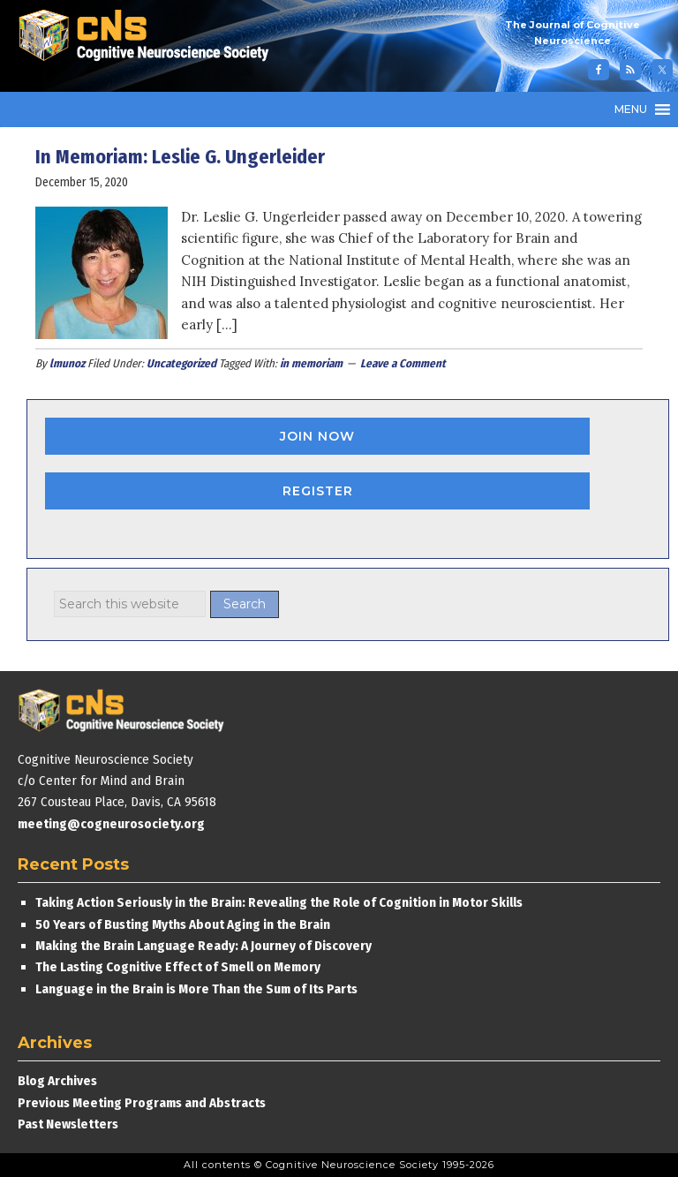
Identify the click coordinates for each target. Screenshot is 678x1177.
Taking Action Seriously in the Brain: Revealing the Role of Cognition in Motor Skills (279, 902)
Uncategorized (181, 363)
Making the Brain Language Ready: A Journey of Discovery (203, 946)
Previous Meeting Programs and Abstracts (142, 1103)
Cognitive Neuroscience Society (150, 37)
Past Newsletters (68, 1124)
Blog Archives (57, 1081)
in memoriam (311, 363)
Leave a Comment (403, 363)
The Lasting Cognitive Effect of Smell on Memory (179, 967)
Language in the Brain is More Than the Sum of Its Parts (196, 989)
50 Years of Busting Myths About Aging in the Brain (182, 924)
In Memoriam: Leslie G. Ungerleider (180, 157)
